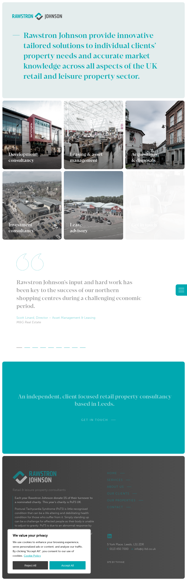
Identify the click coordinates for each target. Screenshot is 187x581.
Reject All (30, 565)
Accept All (67, 565)
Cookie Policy (32, 555)
